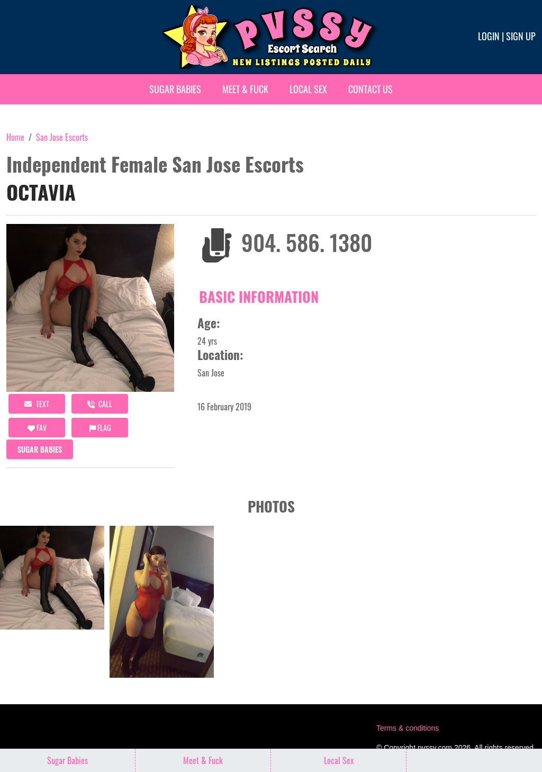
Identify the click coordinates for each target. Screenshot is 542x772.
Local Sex (308, 89)
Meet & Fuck (245, 89)
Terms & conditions (407, 728)
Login (489, 36)
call (99, 403)
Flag (100, 427)
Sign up (521, 36)
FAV (37, 427)
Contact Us (370, 89)
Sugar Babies (175, 89)
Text (36, 403)
